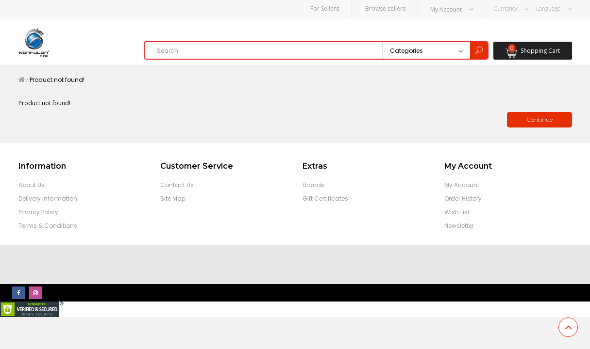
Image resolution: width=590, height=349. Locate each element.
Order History (463, 198)
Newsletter (459, 225)
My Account (461, 184)
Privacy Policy (38, 211)
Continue (539, 119)
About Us (31, 184)
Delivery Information (47, 198)
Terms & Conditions (47, 225)
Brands (313, 184)
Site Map (172, 198)
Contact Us (177, 184)
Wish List (457, 211)
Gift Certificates (325, 198)
